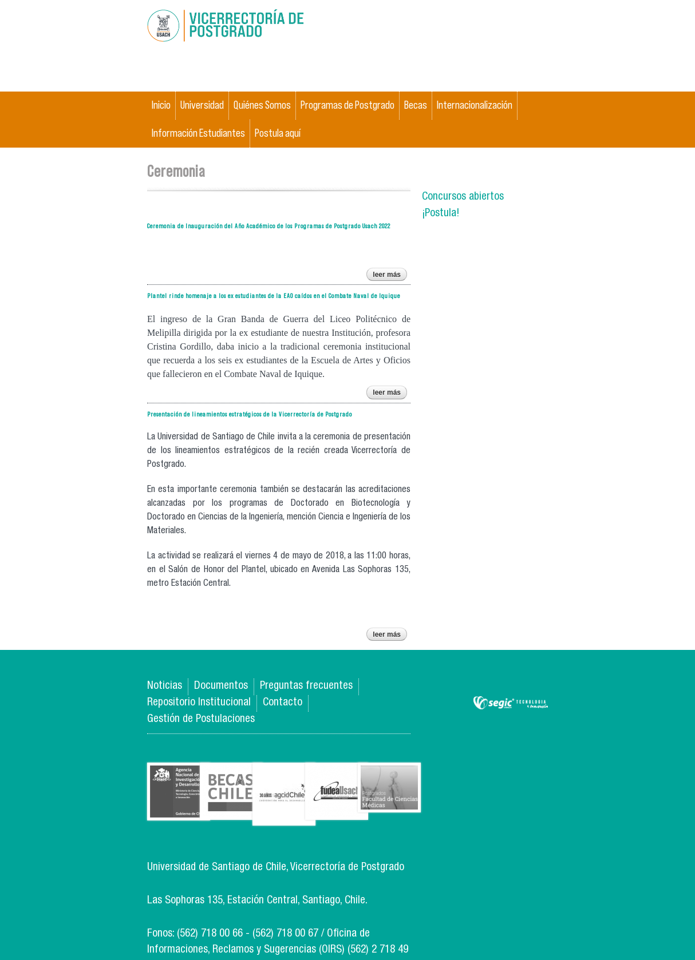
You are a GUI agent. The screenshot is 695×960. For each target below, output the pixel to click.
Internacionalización (474, 105)
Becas (415, 105)
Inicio (161, 105)
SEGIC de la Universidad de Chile (510, 703)
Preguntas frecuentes (306, 686)
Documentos (221, 686)
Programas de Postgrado (347, 105)
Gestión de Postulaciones (201, 719)
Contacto (282, 702)
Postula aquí (278, 133)
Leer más (390, 276)
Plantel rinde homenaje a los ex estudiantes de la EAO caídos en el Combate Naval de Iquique (273, 295)
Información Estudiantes (198, 133)
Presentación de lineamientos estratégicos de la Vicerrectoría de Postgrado (249, 414)
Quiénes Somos (262, 105)
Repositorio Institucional (199, 702)
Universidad (202, 105)
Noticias (164, 686)
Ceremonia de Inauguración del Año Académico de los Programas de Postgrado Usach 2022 (268, 225)
